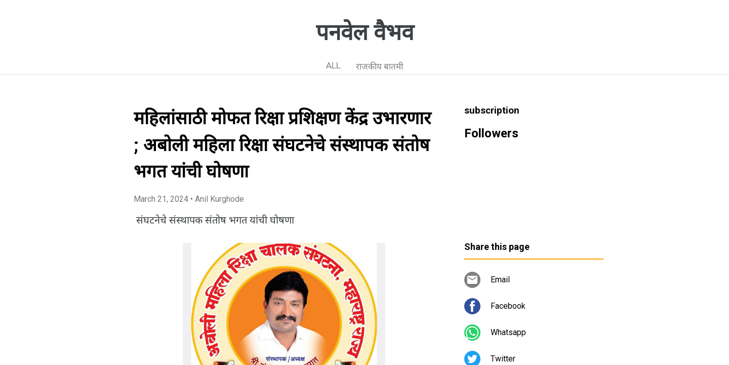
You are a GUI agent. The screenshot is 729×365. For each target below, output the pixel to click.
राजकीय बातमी (379, 66)
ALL (333, 65)
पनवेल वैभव (365, 32)
